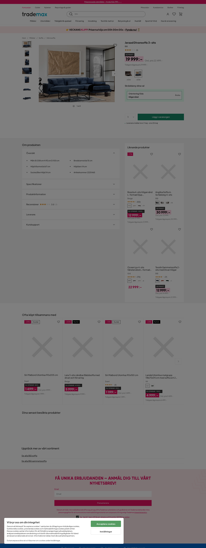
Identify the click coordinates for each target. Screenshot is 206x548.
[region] (64, 531)
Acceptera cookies (106, 524)
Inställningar (106, 531)
